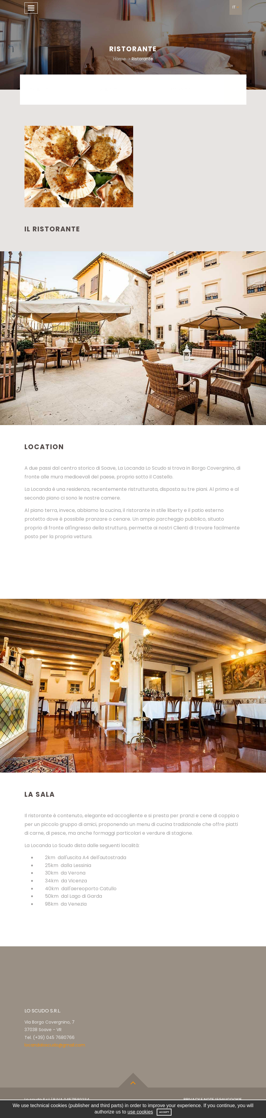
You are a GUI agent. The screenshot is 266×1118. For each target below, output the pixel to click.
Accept (164, 1112)
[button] (235, 7)
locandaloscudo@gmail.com (54, 1045)
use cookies (140, 1111)
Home (119, 59)
